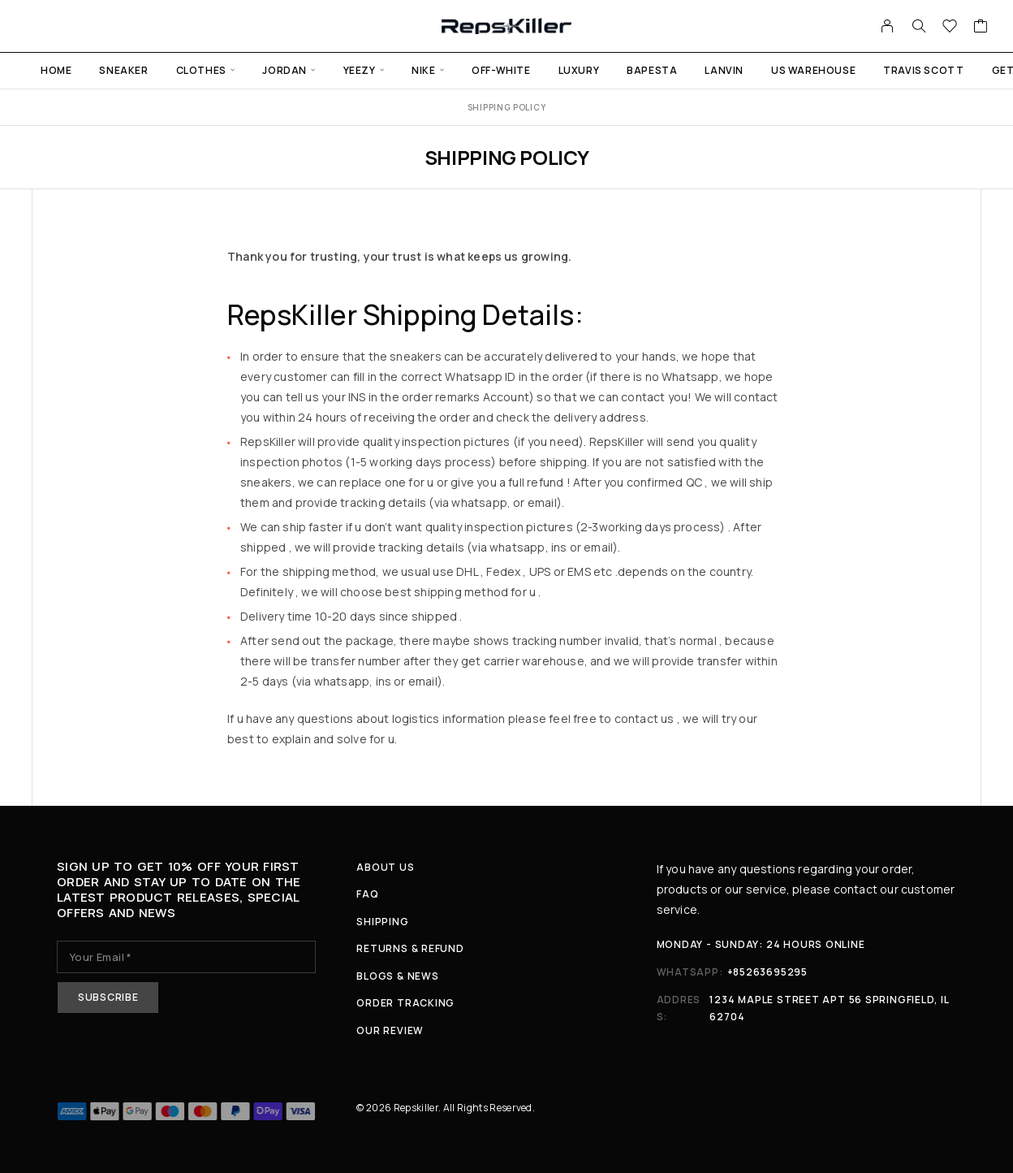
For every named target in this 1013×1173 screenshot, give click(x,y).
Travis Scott (923, 70)
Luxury (579, 70)
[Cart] (981, 27)
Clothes (201, 70)
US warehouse (813, 70)
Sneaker (123, 70)
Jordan (284, 70)
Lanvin (724, 70)
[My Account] (887, 26)
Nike (423, 70)
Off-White (501, 70)
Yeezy (359, 70)
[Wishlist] (950, 27)
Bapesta (652, 70)
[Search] (918, 26)
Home (56, 70)
